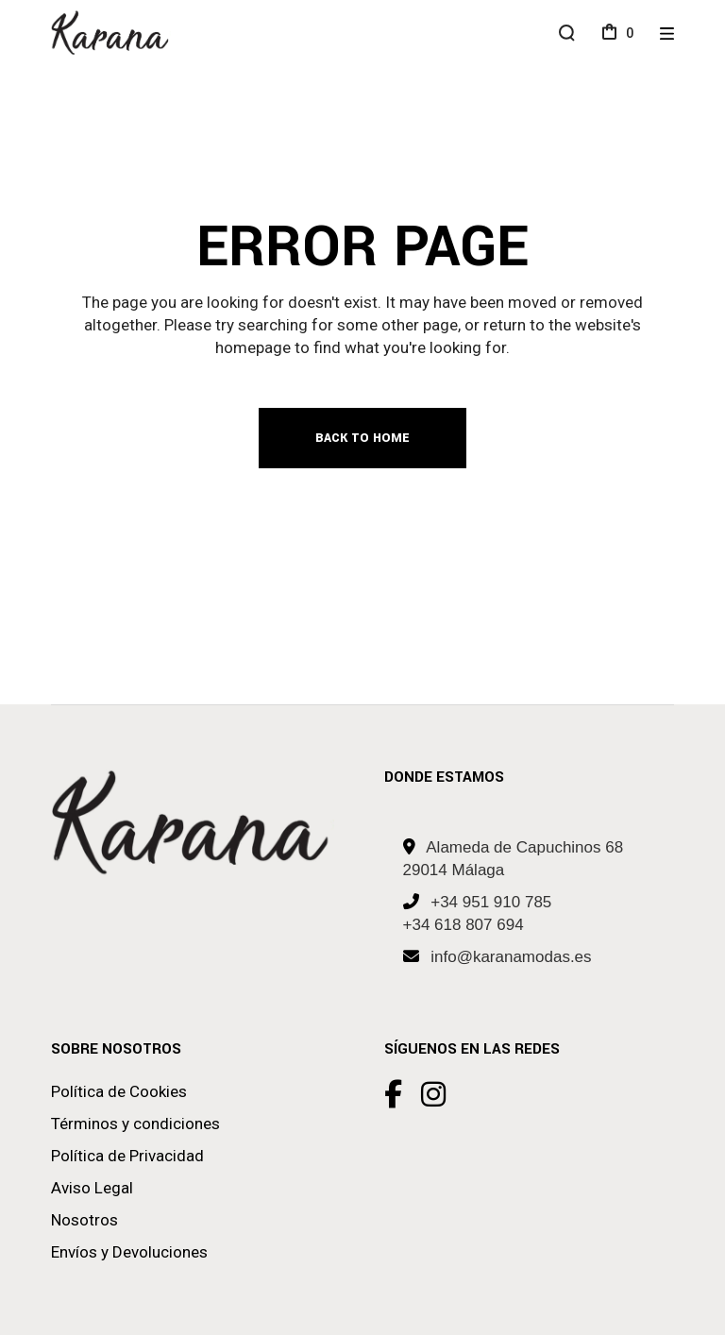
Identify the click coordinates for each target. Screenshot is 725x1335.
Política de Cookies (119, 1091)
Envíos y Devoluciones (129, 1251)
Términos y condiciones (135, 1123)
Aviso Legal (92, 1187)
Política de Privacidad (127, 1155)
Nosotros (84, 1219)
